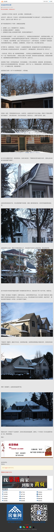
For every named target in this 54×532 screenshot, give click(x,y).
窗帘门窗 (40, 496)
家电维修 (23, 500)
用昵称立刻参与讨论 (6, 472)
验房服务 (6, 498)
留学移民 (6, 500)
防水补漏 (23, 498)
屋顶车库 (23, 496)
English (27, 524)
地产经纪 (23, 492)
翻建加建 (40, 498)
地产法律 (23, 494)
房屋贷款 (40, 492)
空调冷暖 (6, 494)
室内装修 (6, 496)
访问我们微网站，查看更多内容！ (8, 9)
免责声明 (34, 529)
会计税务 (6, 492)
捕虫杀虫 (40, 500)
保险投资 (40, 494)
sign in (7, 467)
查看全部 (49, 489)
